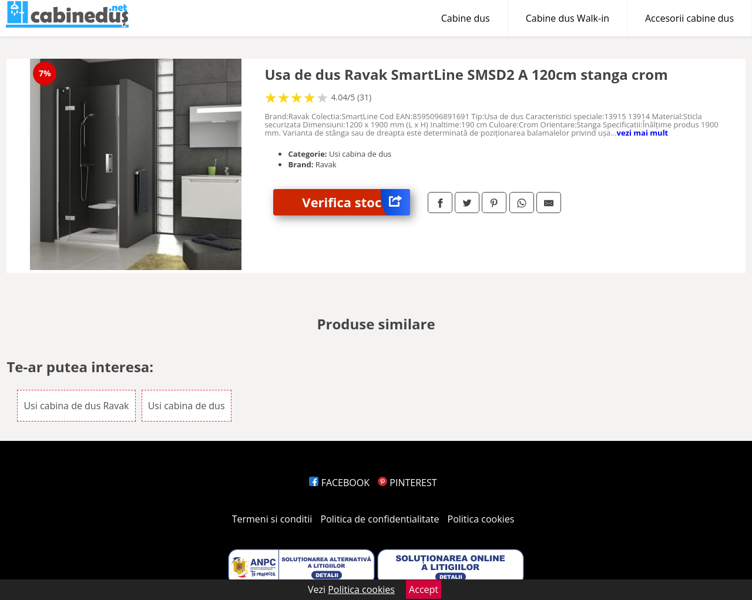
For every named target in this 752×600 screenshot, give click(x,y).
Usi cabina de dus (186, 405)
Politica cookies (481, 519)
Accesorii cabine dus (689, 18)
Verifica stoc (356, 202)
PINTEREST (407, 482)
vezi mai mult (643, 132)
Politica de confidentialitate (380, 519)
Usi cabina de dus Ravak (76, 405)
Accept (423, 589)
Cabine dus (465, 18)
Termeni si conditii (272, 519)
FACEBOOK (339, 482)
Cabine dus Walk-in (567, 18)
